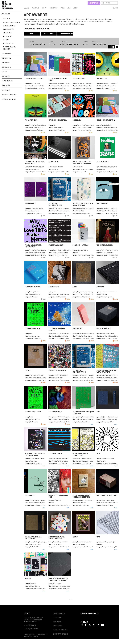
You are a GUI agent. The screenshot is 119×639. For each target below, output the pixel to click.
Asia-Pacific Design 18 (33, 287)
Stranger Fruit (30, 203)
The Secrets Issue (55, 453)
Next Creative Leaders (9, 94)
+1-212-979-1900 (31, 625)
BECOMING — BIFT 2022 (80, 245)
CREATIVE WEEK (94, 3)
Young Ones (5, 76)
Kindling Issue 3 (102, 162)
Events (44, 8)
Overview (6, 18)
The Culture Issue (55, 412)
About (75, 8)
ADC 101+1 (6, 40)
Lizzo (98, 453)
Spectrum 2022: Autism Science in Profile (57, 538)
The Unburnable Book (105, 245)
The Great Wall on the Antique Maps (33, 538)
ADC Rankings (7, 36)
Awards (26, 8)
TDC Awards (6, 62)
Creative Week (6, 53)
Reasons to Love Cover (57, 370)
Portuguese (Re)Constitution (55, 204)
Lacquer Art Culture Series (107, 495)
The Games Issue (79, 78)
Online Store (57, 617)
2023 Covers (77, 120)
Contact (27, 613)
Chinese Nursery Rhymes (34, 78)
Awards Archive (8, 29)
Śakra (75, 287)
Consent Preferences (60, 634)
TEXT (98, 537)
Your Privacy (57, 622)
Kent (98, 412)
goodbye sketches (103, 328)
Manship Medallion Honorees (9, 48)
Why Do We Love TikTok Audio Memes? (33, 246)
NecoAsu (28, 579)
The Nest (28, 370)
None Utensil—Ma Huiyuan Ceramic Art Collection (58, 579)
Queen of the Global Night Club (59, 496)
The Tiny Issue (102, 78)
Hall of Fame (6, 85)
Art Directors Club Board (11, 22)
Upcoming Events (59, 613)
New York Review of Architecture (80, 454)
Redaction (100, 287)
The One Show (6, 58)
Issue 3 (75, 537)
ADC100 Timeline (8, 43)
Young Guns (6, 90)
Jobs (68, 8)
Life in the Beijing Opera (58, 120)
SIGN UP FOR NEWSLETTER (89, 613)
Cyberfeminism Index (33, 328)
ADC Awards (6, 14)
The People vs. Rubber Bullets (57, 329)
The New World (102, 203)
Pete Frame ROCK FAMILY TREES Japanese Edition (81, 496)
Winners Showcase (9, 26)
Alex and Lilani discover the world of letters (107, 371)
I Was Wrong (77, 328)
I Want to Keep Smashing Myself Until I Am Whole (82, 162)
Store (62, 8)
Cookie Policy (57, 626)
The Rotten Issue (31, 120)
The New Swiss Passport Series (58, 79)
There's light (54, 162)
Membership (53, 8)
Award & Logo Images (9, 99)
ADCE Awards (6, 67)
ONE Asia (4, 72)
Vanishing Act (30, 495)
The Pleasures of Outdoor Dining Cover (35, 162)
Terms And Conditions (60, 630)
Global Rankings (7, 81)
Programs (35, 8)
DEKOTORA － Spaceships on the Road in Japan (35, 454)
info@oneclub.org (32, 629)
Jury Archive (7, 33)
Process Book (54, 287)
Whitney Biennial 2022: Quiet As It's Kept (83, 413)
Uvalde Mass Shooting (57, 245)
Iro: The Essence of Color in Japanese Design (83, 204)
